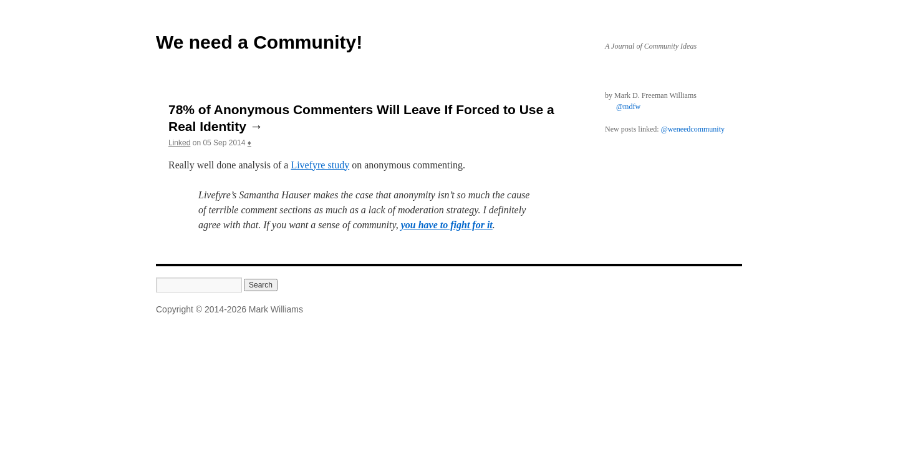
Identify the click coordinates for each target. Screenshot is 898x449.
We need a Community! (259, 42)
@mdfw (628, 106)
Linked (179, 142)
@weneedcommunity (693, 129)
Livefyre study (320, 165)
